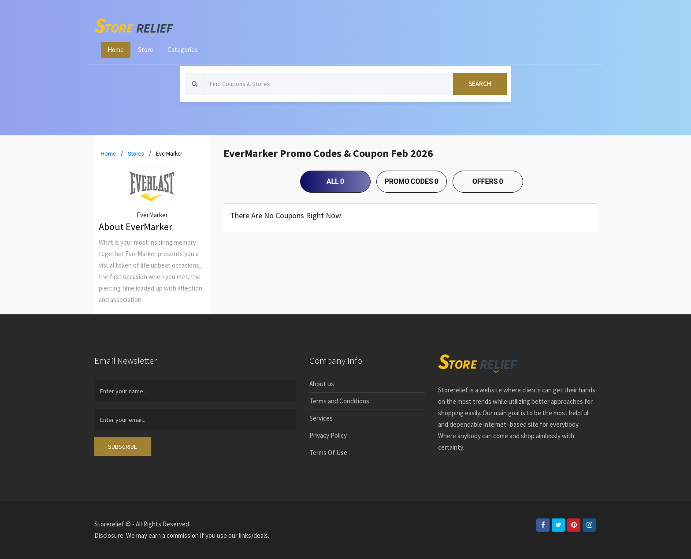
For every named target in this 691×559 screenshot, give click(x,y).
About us (321, 384)
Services (321, 418)
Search (479, 83)
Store (145, 49)
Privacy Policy (328, 435)
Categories (182, 49)
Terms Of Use (328, 452)
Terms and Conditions (339, 401)
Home (116, 49)
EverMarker (152, 215)
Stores (136, 153)
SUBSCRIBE (122, 447)
